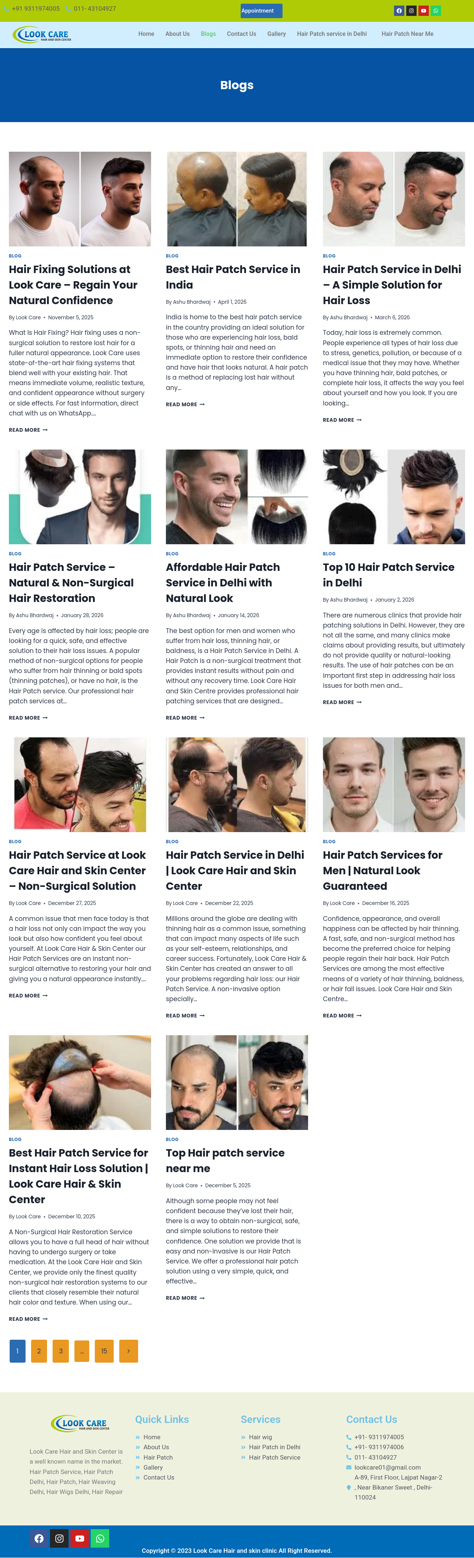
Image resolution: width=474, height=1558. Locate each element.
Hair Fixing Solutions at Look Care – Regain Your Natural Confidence (73, 285)
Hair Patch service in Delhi (332, 33)
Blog (15, 256)
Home (146, 33)
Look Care (28, 317)
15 (104, 1351)
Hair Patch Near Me (408, 33)
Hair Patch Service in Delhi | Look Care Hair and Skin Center (235, 871)
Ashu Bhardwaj (191, 302)
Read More (28, 430)
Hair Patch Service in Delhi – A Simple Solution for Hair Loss (392, 285)
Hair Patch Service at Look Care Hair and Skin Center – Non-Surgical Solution (77, 871)
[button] (333, 34)
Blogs (208, 33)
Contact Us (241, 33)
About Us (178, 33)
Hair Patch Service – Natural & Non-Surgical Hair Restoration (71, 583)
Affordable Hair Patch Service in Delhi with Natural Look (223, 583)
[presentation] (80, 199)
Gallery (276, 33)
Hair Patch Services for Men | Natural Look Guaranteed (383, 871)
